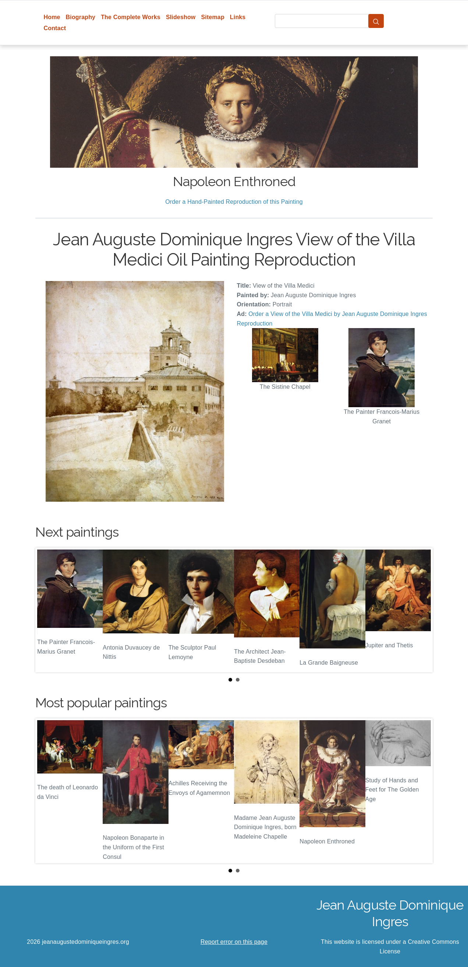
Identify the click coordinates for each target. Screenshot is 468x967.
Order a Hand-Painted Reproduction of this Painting (234, 202)
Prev (47, 610)
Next (421, 610)
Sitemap (212, 17)
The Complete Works (130, 17)
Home (52, 17)
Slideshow (181, 17)
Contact (55, 28)
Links (238, 17)
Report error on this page (234, 942)
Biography (81, 17)
